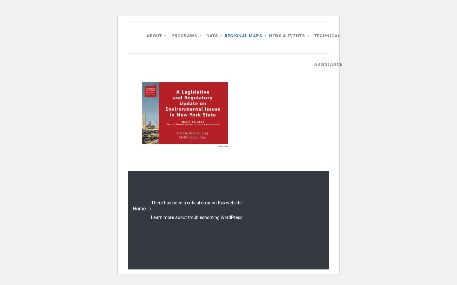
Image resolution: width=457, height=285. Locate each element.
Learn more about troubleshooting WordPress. (197, 217)
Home (139, 209)
